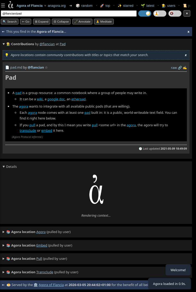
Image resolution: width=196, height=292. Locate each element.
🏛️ (36, 284)
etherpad (78, 99)
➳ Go (25, 21)
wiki (40, 99)
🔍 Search (10, 21)
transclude (28, 130)
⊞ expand (41, 21)
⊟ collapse (61, 21)
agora (23, 106)
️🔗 (180, 67)
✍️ (185, 67)
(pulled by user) (38, 232)
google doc (56, 99)
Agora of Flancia (51, 284)
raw (174, 67)
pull (32, 125)
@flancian (47, 44)
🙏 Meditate (104, 21)
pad (18, 92)
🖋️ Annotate (82, 21)
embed (46, 130)
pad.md (16, 67)
